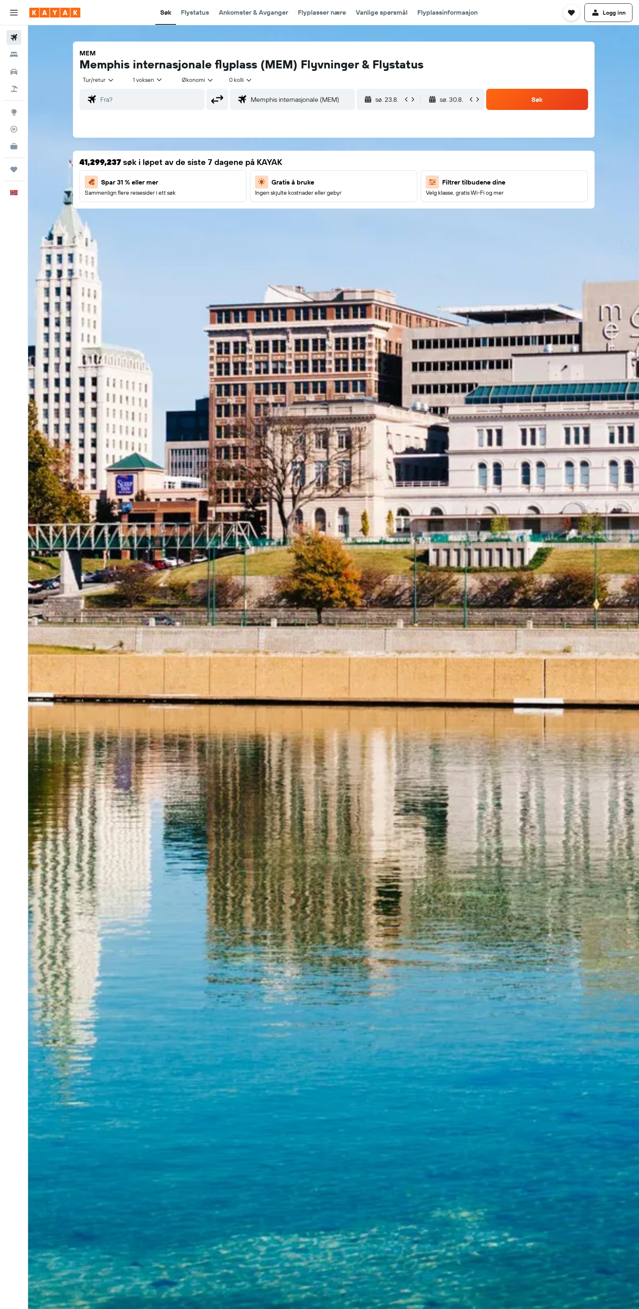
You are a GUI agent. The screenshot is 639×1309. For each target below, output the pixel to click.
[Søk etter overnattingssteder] (13, 54)
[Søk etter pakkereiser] (13, 89)
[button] (14, 13)
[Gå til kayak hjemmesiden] (54, 13)
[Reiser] (13, 169)
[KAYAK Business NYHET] (13, 146)
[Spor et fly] (13, 129)
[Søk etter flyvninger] (13, 37)
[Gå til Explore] (13, 112)
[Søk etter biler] (13, 72)
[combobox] (98, 80)
